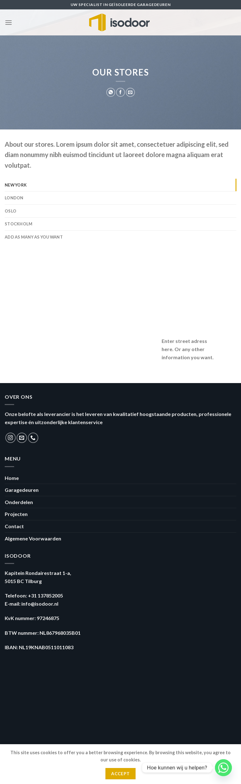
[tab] (120, 185)
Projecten (16, 514)
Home (12, 478)
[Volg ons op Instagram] (10, 438)
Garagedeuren (22, 490)
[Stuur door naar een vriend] (130, 92)
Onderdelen (19, 502)
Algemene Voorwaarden (33, 538)
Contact (14, 526)
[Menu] (8, 22)
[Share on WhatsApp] (110, 92)
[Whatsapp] (223, 767)
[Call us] (33, 438)
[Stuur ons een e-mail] (22, 438)
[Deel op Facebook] (120, 92)
